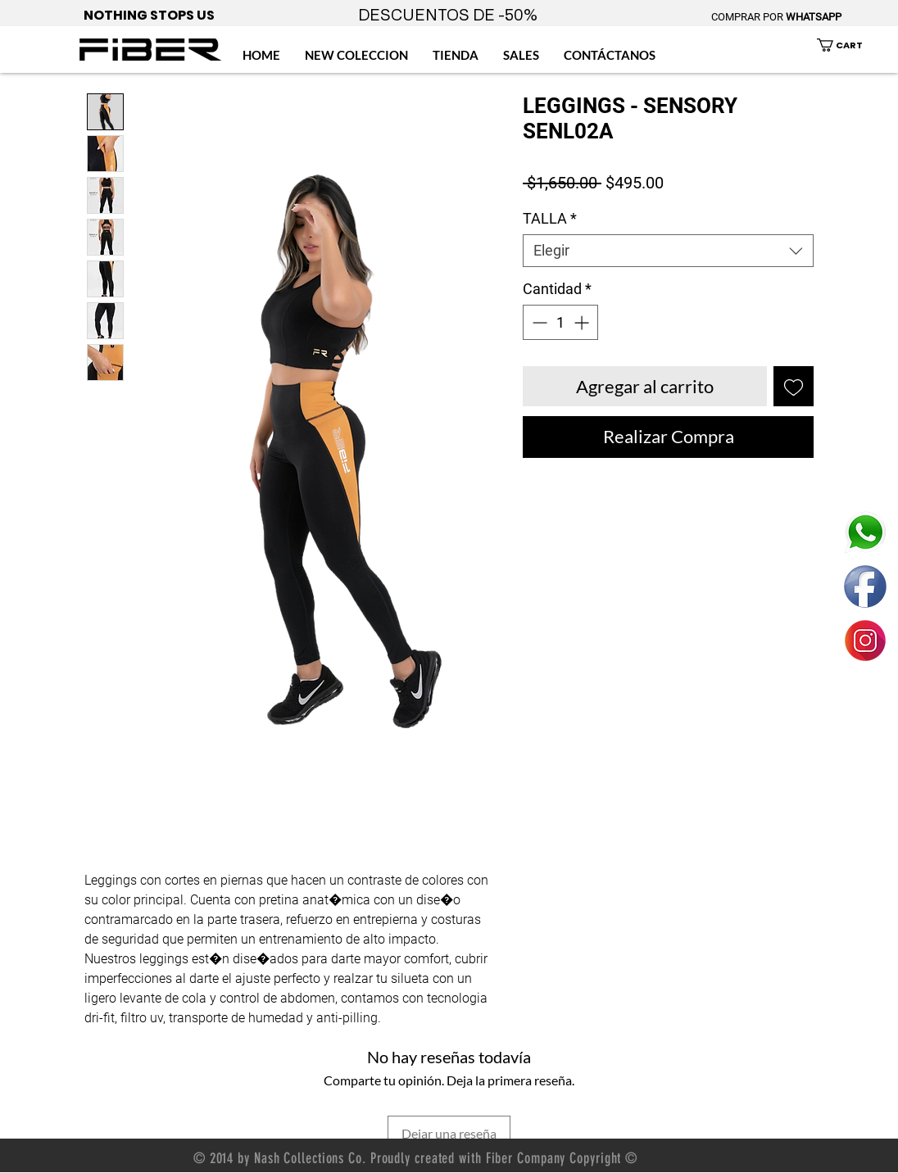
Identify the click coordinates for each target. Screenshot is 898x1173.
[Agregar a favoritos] (793, 386)
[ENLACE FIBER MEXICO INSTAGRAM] (865, 640)
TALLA (550, 218)
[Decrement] (538, 322)
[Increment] (583, 322)
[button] (849, 45)
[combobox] (668, 250)
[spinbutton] (560, 322)
